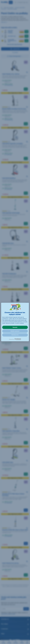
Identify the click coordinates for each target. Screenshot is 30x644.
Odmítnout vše (15, 335)
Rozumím (15, 327)
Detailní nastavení (15, 331)
